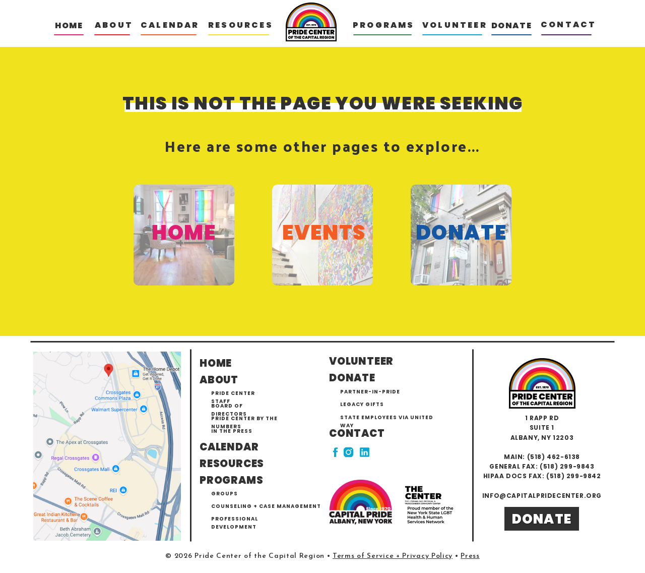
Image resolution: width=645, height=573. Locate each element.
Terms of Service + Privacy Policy (393, 556)
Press (470, 556)
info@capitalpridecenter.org (542, 495)
